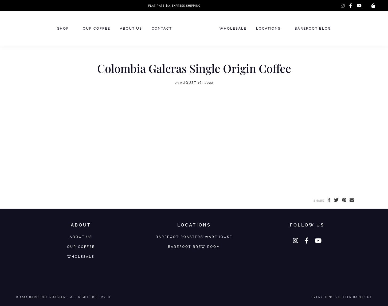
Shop (63, 28)
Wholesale (233, 28)
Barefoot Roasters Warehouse (194, 237)
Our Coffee (96, 28)
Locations (268, 28)
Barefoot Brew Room (194, 247)
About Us (131, 28)
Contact (162, 28)
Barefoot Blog (313, 28)
